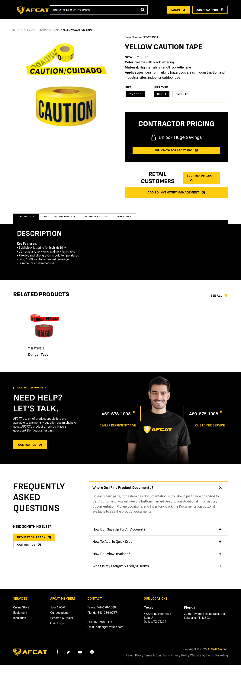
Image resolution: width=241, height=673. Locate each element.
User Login (57, 627)
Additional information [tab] (61, 218)
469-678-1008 (121, 417)
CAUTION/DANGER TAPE (45, 29)
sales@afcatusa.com (109, 631)
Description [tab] (26, 218)
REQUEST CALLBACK (31, 541)
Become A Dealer (61, 622)
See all (216, 299)
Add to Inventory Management (173, 192)
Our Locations (59, 616)
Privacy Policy (189, 659)
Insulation (19, 622)
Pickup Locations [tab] (101, 218)
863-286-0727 (107, 616)
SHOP (16, 29)
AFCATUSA (214, 653)
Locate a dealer (199, 175)
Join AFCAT (58, 611)
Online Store (21, 611)
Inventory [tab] (129, 218)
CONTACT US (26, 553)
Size (128, 87)
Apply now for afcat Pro (173, 150)
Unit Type (161, 87)
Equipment (20, 616)
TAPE (25, 29)
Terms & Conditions (161, 659)
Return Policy (134, 659)
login (175, 10)
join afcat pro (207, 10)
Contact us (27, 448)
